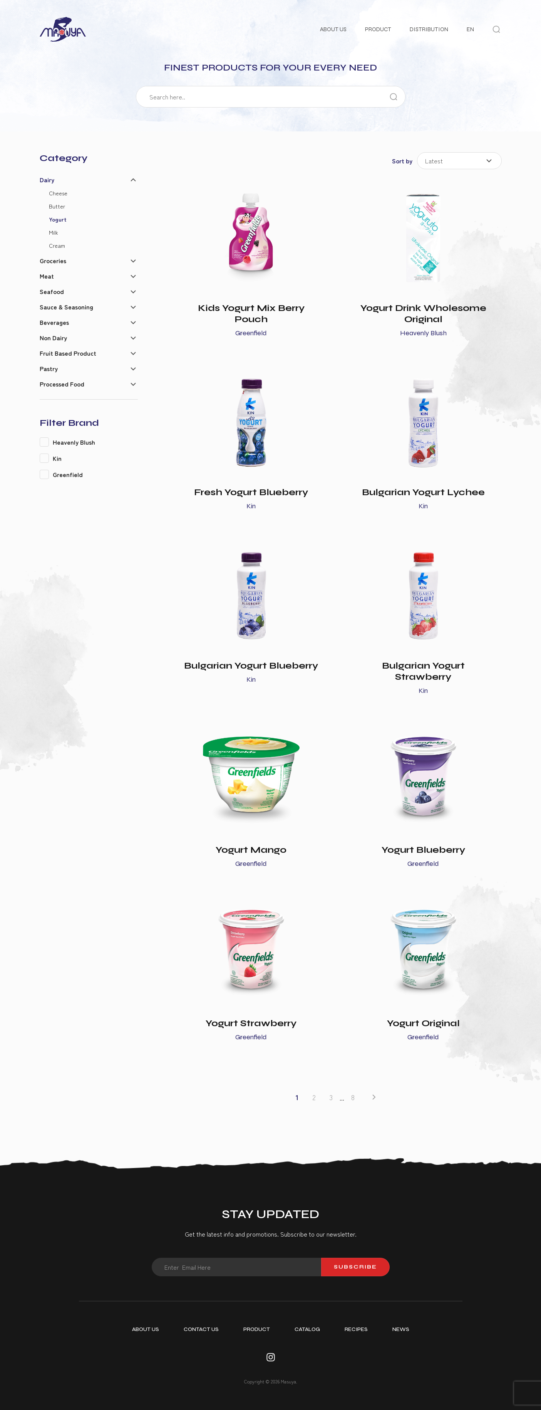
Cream (57, 245)
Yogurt (58, 219)
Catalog (307, 1329)
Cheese (58, 193)
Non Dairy (53, 337)
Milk (53, 232)
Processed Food (62, 383)
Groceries (53, 260)
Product (378, 29)
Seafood (52, 291)
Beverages (54, 322)
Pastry (49, 368)
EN (470, 29)
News (400, 1329)
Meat (47, 276)
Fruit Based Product (68, 353)
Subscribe (355, 1267)
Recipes (356, 1329)
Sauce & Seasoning (66, 306)
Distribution (429, 29)
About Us (333, 29)
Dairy (47, 179)
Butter (57, 206)
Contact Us (201, 1329)
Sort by (402, 160)
